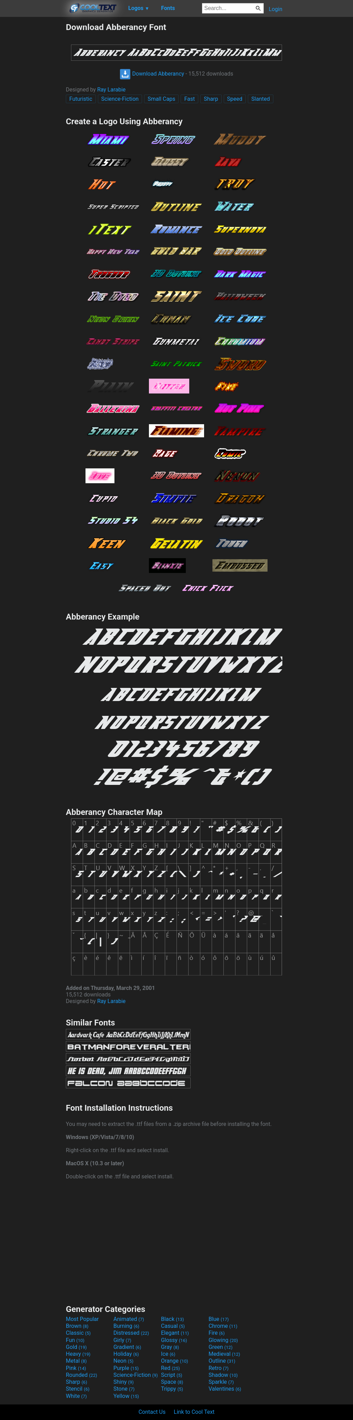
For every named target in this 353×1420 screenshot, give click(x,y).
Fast (189, 99)
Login (275, 9)
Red (170, 1368)
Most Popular (82, 1319)
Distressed (131, 1333)
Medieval (224, 1354)
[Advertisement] (32, 125)
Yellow (126, 1396)
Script (171, 1375)
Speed (234, 99)
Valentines (225, 1388)
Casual (173, 1326)
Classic (78, 1333)
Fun (75, 1340)
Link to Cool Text (194, 1412)
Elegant (175, 1333)
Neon (123, 1361)
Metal (76, 1361)
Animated (128, 1319)
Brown (77, 1326)
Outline (222, 1361)
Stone (123, 1388)
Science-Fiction (120, 99)
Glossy (174, 1340)
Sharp (211, 99)
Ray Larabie (111, 89)
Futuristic (80, 99)
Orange (174, 1361)
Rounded (81, 1375)
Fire (217, 1333)
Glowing (223, 1340)
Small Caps (161, 99)
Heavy (78, 1354)
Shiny (123, 1382)
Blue (219, 1319)
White (76, 1396)
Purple (126, 1368)
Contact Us (152, 1412)
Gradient (127, 1347)
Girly (122, 1340)
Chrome (223, 1326)
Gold (76, 1347)
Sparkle (221, 1382)
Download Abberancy (152, 73)
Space (172, 1382)
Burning (126, 1326)
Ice (168, 1354)
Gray (170, 1347)
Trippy (172, 1388)
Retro (219, 1368)
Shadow (223, 1375)
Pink (76, 1368)
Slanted (260, 99)
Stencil (77, 1388)
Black (172, 1319)
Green (221, 1347)
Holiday (126, 1354)
